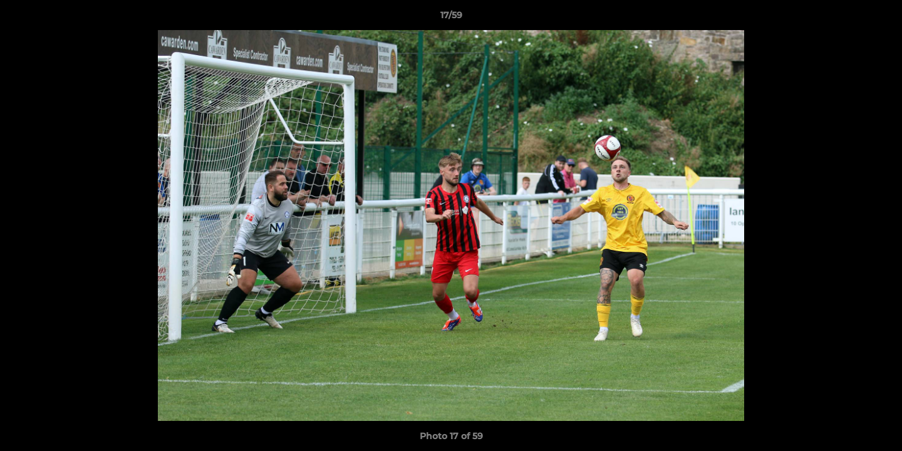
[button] (879, 18)
